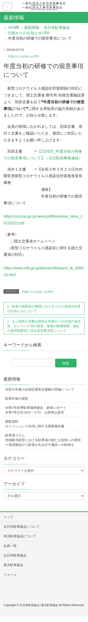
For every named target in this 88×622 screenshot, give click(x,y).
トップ (8, 517)
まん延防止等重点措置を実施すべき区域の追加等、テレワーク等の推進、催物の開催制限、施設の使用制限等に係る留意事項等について (44, 326)
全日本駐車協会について (22, 526)
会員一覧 (10, 546)
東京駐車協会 (13, 565)
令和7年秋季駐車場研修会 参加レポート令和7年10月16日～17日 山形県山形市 (35, 410)
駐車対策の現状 (16, 398)
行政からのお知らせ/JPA (23, 56)
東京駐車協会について (20, 536)
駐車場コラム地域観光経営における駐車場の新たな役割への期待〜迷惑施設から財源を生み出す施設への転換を (43, 439)
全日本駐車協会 (15, 555)
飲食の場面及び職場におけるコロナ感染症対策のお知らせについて (44, 308)
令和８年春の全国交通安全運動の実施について (39, 389)
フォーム (10, 574)
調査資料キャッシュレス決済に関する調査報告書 (34, 424)
